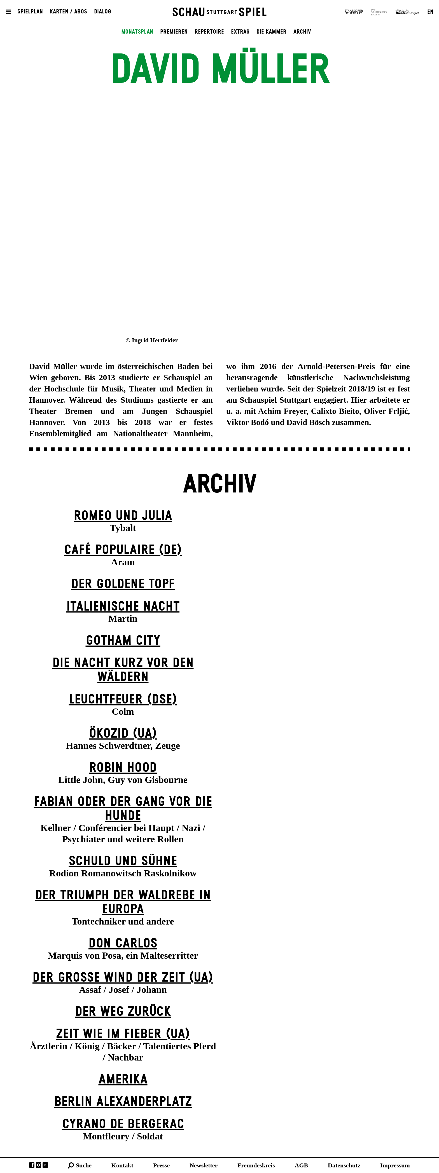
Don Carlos (122, 944)
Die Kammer (271, 32)
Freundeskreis (256, 1165)
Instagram (38, 1165)
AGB (301, 1165)
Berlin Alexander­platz (123, 1102)
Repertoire (209, 32)
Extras (240, 32)
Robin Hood (123, 768)
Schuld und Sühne (123, 861)
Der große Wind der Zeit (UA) (122, 978)
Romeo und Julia (123, 516)
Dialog (102, 12)
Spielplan (30, 12)
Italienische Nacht (122, 607)
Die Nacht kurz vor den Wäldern (123, 670)
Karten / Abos (68, 12)
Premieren (174, 32)
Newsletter (204, 1165)
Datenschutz (344, 1165)
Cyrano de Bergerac (123, 1124)
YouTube (45, 1165)
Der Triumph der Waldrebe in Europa (123, 902)
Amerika (123, 1080)
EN (430, 12)
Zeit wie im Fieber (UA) (123, 1034)
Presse (161, 1165)
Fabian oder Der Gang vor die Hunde (123, 809)
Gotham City (123, 641)
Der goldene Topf (123, 584)
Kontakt (122, 1165)
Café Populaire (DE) (123, 550)
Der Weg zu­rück (123, 1012)
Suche (84, 1165)
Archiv (302, 32)
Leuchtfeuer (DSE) (123, 700)
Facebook (31, 1165)
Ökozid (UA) (123, 734)
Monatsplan (137, 32)
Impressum (395, 1165)
